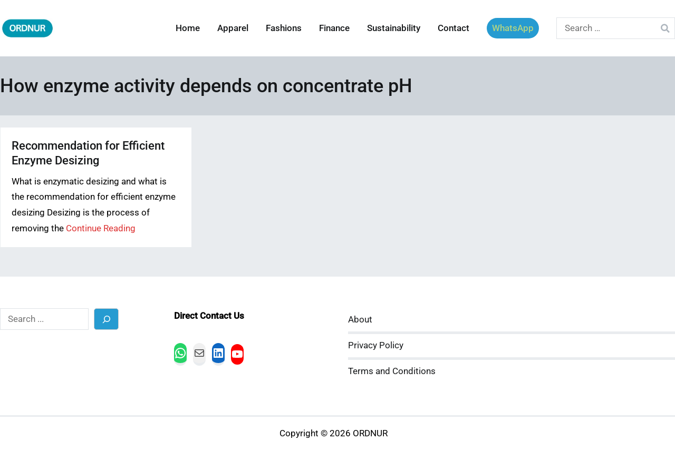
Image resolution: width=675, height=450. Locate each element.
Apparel (232, 28)
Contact (453, 28)
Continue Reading (101, 228)
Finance (334, 28)
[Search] (106, 319)
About (360, 320)
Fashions (284, 28)
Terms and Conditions (392, 371)
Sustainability (393, 28)
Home (188, 28)
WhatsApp (513, 28)
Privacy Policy (375, 345)
